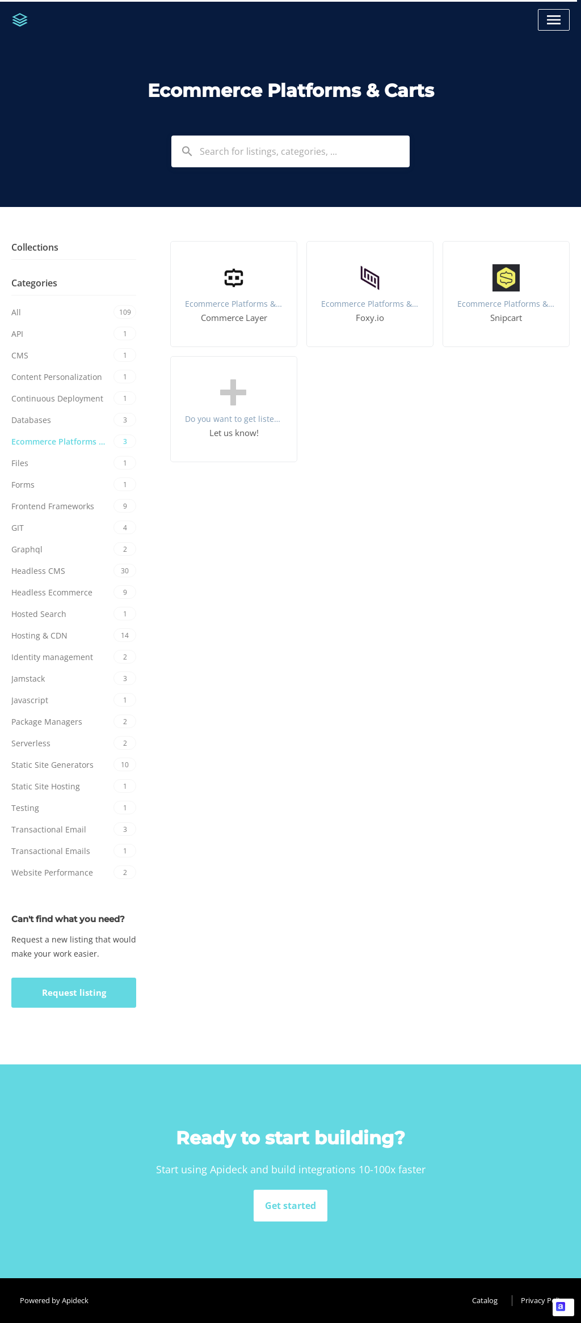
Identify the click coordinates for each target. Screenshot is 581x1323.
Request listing (74, 992)
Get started (290, 1205)
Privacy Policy (544, 1300)
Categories (34, 283)
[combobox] (290, 151)
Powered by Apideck (54, 1300)
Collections (34, 247)
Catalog (485, 1300)
